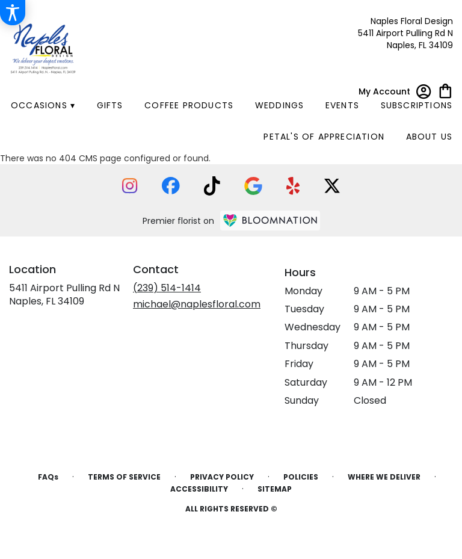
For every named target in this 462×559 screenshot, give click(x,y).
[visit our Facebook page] (171, 185)
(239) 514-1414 (167, 288)
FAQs (48, 477)
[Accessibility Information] (12, 12)
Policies (300, 477)
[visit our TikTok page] (212, 186)
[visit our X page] (332, 186)
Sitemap (274, 489)
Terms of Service (124, 477)
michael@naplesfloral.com (196, 304)
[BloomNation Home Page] (270, 220)
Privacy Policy (222, 477)
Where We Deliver (384, 477)
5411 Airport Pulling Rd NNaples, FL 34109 (64, 294)
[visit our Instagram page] (130, 186)
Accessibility (199, 489)
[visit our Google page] (253, 186)
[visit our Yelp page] (293, 186)
